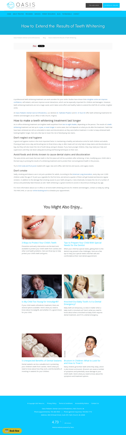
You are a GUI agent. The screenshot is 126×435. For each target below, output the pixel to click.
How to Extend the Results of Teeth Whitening (62, 38)
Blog (44, 38)
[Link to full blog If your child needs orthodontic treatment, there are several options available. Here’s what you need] (42, 289)
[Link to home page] (18, 5)
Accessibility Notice (82, 403)
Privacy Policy (51, 403)
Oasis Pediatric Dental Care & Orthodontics (27, 38)
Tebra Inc (41, 403)
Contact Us (95, 403)
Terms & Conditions (66, 403)
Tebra (72, 427)
